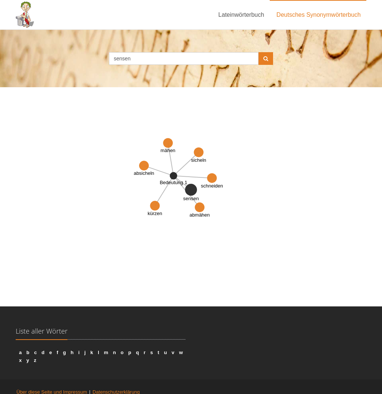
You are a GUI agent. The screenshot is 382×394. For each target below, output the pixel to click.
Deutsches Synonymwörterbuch (318, 15)
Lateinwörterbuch (241, 15)
